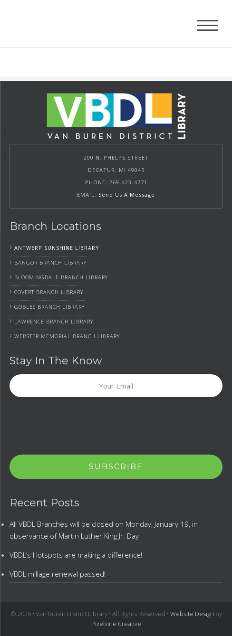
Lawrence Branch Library (53, 321)
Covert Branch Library (48, 291)
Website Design (192, 613)
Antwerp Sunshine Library (56, 247)
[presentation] (82, 426)
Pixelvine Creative (116, 623)
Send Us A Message (126, 194)
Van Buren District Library (66, 24)
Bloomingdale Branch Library (61, 277)
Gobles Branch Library (49, 306)
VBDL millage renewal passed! (58, 574)
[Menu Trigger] (207, 25)
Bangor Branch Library (50, 262)
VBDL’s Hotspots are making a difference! (76, 555)
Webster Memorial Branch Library (67, 336)
